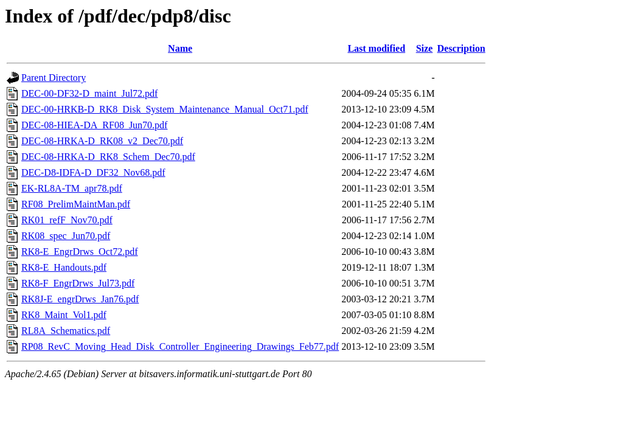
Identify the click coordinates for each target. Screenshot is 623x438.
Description (461, 48)
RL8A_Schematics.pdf (65, 330)
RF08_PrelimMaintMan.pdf (75, 204)
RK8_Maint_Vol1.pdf (63, 315)
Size (424, 48)
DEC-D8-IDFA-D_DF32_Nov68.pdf (93, 172)
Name (180, 48)
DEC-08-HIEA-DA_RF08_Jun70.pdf (94, 125)
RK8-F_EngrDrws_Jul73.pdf (77, 283)
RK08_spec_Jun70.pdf (65, 236)
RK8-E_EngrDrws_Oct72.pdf (79, 251)
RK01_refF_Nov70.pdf (67, 220)
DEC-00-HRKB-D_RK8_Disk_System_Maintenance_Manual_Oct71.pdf (164, 109)
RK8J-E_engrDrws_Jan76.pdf (80, 299)
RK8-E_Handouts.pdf (63, 267)
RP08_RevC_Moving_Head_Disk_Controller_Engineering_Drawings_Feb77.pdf (180, 346)
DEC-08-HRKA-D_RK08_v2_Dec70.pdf (102, 141)
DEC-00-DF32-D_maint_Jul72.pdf (89, 93)
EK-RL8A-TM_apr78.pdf (71, 188)
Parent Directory (53, 77)
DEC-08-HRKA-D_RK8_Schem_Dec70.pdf (108, 156)
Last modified (376, 48)
